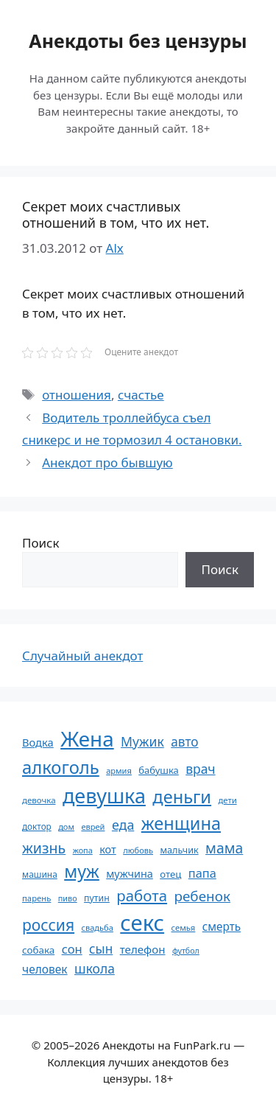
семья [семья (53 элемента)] (183, 927)
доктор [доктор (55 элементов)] (37, 826)
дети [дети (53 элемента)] (227, 800)
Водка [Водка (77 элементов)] (38, 742)
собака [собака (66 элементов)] (38, 950)
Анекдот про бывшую (107, 462)
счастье (141, 394)
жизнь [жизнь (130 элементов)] (44, 848)
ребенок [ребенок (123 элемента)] (202, 896)
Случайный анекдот (82, 655)
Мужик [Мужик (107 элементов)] (142, 741)
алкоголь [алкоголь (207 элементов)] (60, 767)
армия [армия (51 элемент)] (119, 770)
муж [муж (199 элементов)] (81, 871)
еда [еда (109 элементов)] (123, 825)
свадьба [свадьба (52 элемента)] (97, 927)
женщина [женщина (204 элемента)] (181, 823)
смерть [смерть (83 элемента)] (221, 926)
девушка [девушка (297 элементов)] (104, 795)
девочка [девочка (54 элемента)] (39, 800)
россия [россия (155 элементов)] (48, 924)
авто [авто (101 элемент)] (184, 741)
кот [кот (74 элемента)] (107, 849)
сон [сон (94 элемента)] (72, 948)
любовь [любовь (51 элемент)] (138, 850)
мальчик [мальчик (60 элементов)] (179, 850)
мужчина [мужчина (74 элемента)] (129, 874)
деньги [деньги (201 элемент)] (181, 796)
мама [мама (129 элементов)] (224, 848)
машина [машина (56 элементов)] (39, 874)
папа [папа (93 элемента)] (202, 872)
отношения (76, 394)
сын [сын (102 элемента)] (101, 948)
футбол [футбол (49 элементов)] (185, 951)
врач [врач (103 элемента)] (200, 769)
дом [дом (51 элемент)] (66, 826)
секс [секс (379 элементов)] (142, 922)
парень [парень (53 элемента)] (36, 898)
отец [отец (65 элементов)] (170, 874)
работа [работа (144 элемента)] (141, 895)
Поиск (41, 542)
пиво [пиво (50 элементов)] (67, 898)
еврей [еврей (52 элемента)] (93, 826)
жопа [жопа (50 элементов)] (83, 850)
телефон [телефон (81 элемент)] (143, 949)
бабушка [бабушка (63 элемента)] (158, 770)
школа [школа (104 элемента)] (94, 968)
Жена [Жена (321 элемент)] (87, 738)
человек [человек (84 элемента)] (45, 969)
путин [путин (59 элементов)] (97, 898)
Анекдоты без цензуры (138, 40)
